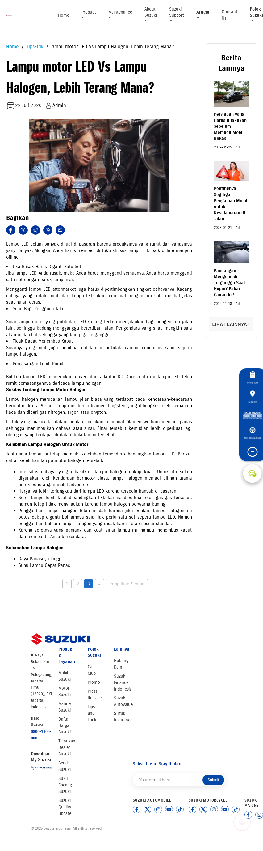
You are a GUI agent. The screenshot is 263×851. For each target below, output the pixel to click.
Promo (94, 682)
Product (88, 15)
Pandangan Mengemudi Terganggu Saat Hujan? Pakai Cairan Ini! (229, 282)
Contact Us (229, 15)
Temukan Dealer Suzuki (66, 747)
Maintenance (120, 15)
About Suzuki (150, 14)
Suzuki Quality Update (64, 807)
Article (202, 15)
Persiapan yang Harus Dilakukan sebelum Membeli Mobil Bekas (230, 126)
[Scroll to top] (242, 822)
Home (63, 15)
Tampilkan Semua (126, 584)
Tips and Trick (92, 713)
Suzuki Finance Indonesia (123, 683)
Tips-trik (34, 46)
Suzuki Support (176, 14)
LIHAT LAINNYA (231, 324)
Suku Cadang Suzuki (65, 785)
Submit (213, 780)
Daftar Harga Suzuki (64, 725)
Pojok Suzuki (256, 14)
